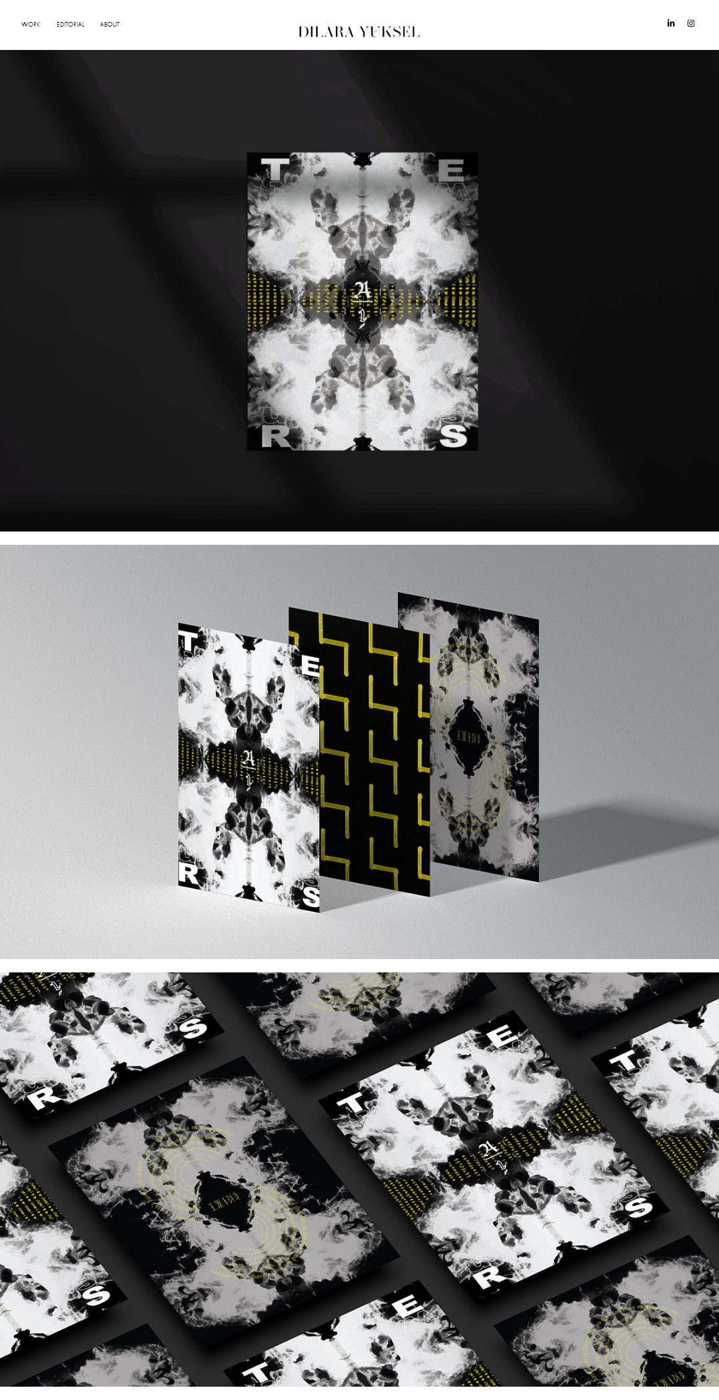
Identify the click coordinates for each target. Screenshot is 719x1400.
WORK (30, 25)
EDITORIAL (70, 25)
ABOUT (109, 25)
